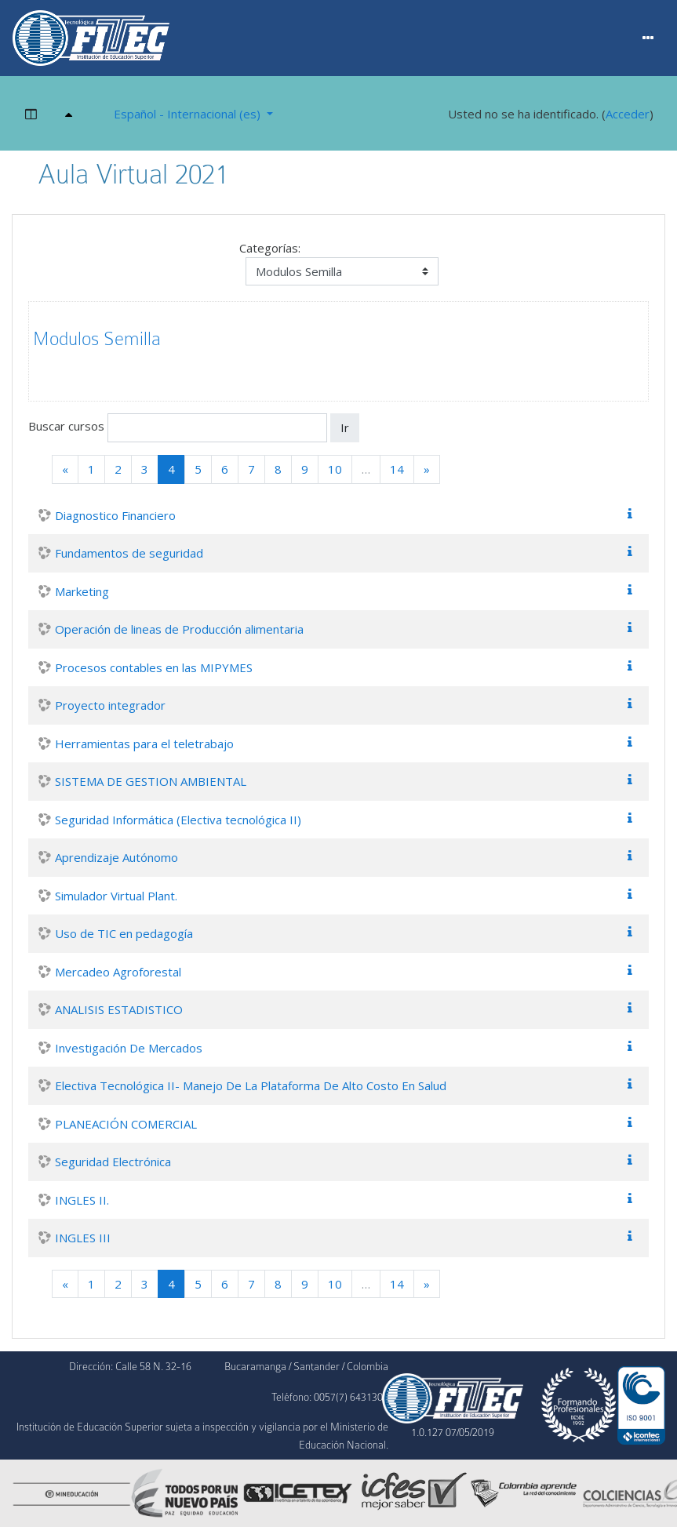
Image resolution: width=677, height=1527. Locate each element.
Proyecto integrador (110, 705)
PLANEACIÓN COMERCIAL (126, 1124)
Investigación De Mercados (128, 1048)
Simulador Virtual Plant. (116, 895)
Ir (344, 427)
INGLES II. (82, 1200)
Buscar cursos (66, 426)
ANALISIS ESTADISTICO (119, 1009)
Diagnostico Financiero (115, 515)
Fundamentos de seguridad (129, 553)
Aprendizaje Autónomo (116, 857)
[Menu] (648, 38)
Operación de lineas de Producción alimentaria (179, 629)
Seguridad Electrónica (113, 1161)
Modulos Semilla (97, 339)
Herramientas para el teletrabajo (144, 743)
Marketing (82, 591)
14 (397, 469)
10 (335, 469)
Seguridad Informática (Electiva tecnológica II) (178, 819)
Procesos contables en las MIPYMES (154, 667)
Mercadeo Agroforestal (118, 972)
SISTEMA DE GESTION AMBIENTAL (150, 781)
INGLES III (83, 1237)
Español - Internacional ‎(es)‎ (189, 114)
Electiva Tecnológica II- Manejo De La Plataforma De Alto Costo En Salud (250, 1085)
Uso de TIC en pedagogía (124, 933)
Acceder (628, 114)
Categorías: (269, 248)
